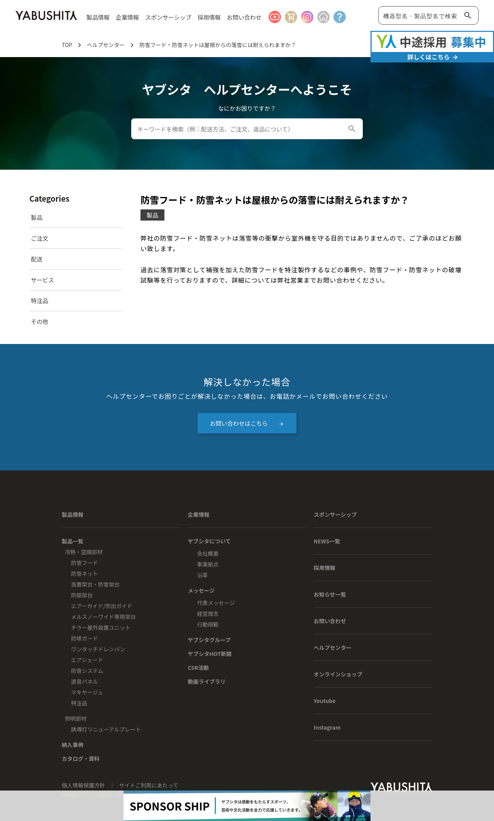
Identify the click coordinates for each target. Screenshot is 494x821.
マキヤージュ (87, 692)
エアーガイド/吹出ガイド (101, 606)
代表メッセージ (216, 603)
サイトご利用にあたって (148, 785)
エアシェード (87, 660)
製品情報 (72, 514)
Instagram (327, 727)
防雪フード (84, 562)
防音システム (87, 670)
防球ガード (84, 638)
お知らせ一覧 (330, 594)
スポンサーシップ (168, 17)
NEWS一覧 (327, 541)
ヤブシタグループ (209, 640)
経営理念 (207, 613)
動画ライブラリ (206, 681)
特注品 (39, 301)
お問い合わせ (244, 17)
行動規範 (207, 624)
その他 (39, 321)
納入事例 (72, 745)
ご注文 (39, 238)
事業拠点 (207, 564)
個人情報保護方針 (84, 785)
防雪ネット (84, 573)
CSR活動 (198, 667)
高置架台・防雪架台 (95, 584)
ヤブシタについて (209, 541)
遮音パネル (84, 681)
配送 (36, 259)
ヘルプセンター (333, 647)
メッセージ (201, 590)
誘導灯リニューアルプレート (106, 729)
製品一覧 (72, 541)
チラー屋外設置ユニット (100, 627)
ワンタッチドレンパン (98, 649)
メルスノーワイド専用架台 (103, 616)
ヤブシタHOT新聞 (210, 653)
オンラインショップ (338, 674)
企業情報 (198, 514)
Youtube (325, 701)
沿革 (202, 575)
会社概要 (207, 553)
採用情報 (209, 17)
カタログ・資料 (81, 758)
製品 (36, 217)
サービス (42, 280)
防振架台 (82, 595)
